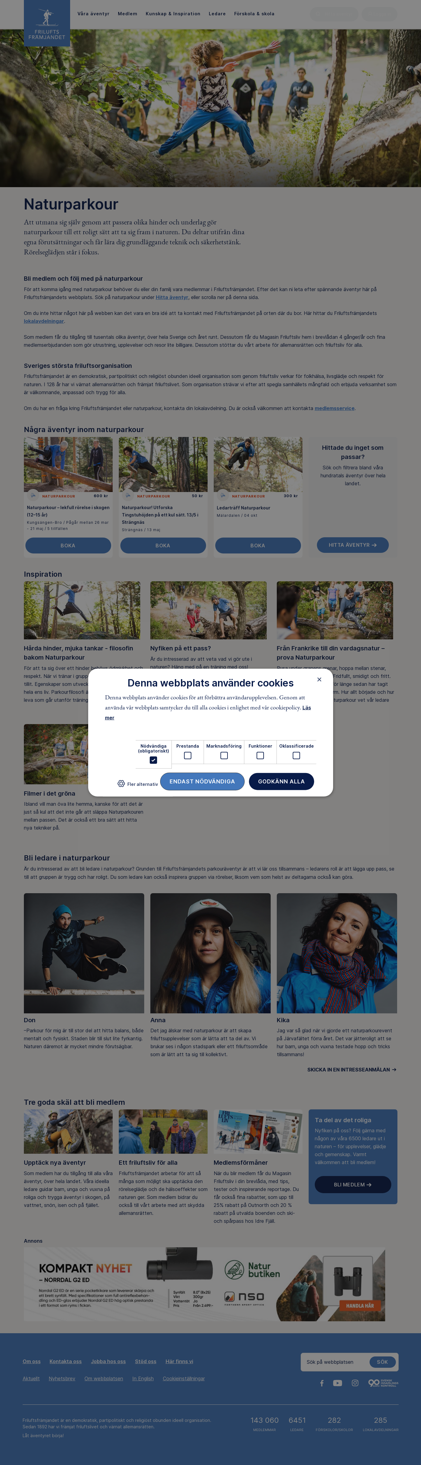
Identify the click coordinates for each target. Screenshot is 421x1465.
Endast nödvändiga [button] (202, 781)
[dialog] (210, 732)
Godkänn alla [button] (281, 781)
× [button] (319, 679)
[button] (137, 786)
